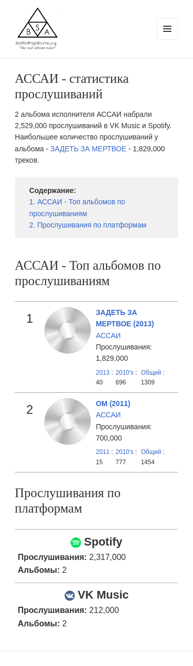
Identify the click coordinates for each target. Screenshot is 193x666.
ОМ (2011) (113, 403)
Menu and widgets (167, 39)
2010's (125, 372)
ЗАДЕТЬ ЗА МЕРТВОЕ (88, 149)
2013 (103, 372)
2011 (103, 451)
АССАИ (108, 335)
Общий (151, 372)
